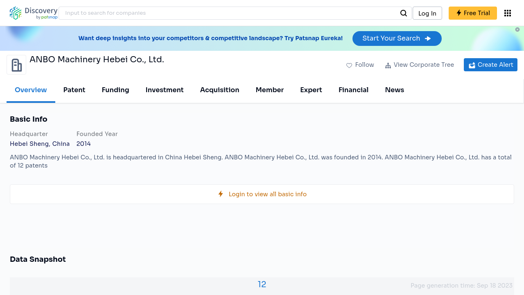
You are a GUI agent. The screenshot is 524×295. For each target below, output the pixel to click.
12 (262, 284)
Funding (115, 90)
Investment (165, 90)
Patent (74, 90)
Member (270, 90)
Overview (31, 90)
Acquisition (219, 90)
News (394, 90)
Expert (311, 90)
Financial (353, 90)
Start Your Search (396, 38)
